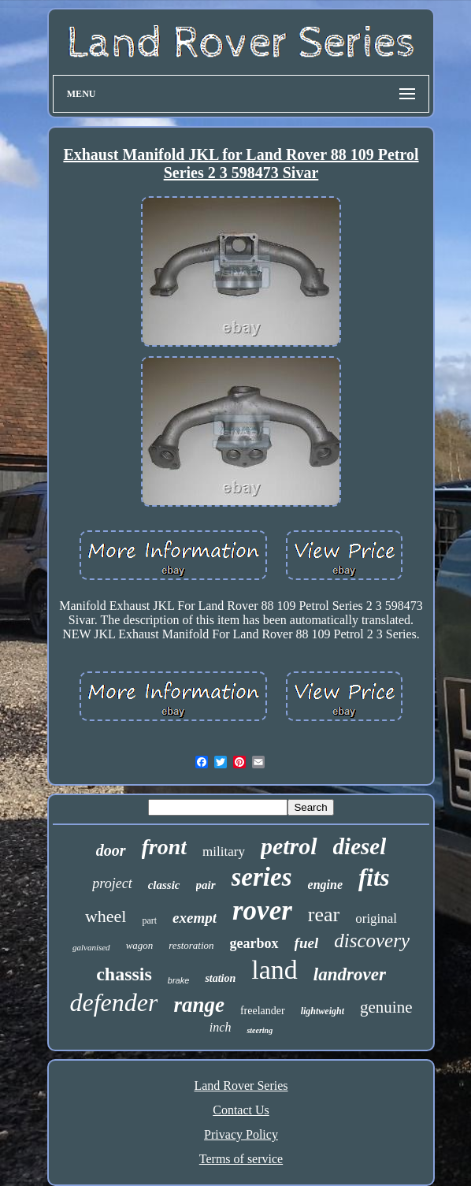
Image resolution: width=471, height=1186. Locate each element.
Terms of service (241, 1159)
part (149, 920)
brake (179, 980)
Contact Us (241, 1110)
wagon (140, 945)
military (223, 851)
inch (221, 1027)
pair (206, 885)
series (262, 877)
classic (164, 885)
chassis (124, 974)
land (274, 969)
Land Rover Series (240, 1085)
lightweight (322, 1011)
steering (260, 1030)
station (220, 978)
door (111, 850)
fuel (307, 943)
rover (262, 910)
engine (325, 884)
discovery (372, 940)
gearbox (254, 943)
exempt (194, 917)
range (198, 1005)
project (112, 883)
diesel (360, 846)
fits (374, 877)
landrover (349, 974)
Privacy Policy (241, 1134)
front (164, 847)
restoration (191, 945)
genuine (386, 1007)
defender (113, 1002)
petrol (289, 846)
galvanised (91, 947)
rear (323, 914)
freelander (262, 1011)
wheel (106, 916)
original (376, 918)
